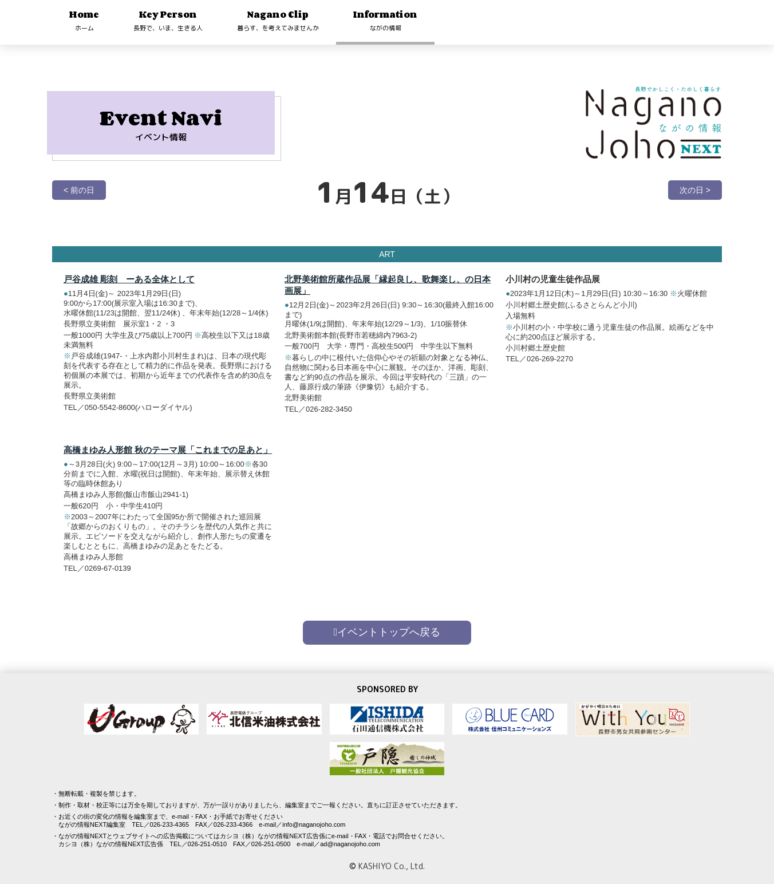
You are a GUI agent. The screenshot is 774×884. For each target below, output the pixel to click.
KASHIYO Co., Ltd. (391, 866)
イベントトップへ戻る (387, 632)
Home (84, 20)
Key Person (168, 20)
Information (385, 20)
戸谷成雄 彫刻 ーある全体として (129, 279)
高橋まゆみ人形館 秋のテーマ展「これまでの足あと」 (168, 450)
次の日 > (695, 190)
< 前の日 (79, 190)
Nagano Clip (278, 20)
